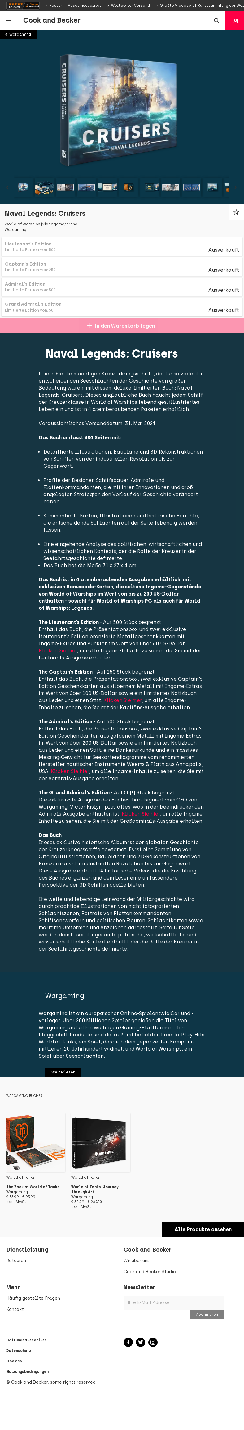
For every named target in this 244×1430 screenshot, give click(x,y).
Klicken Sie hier (64, 658)
